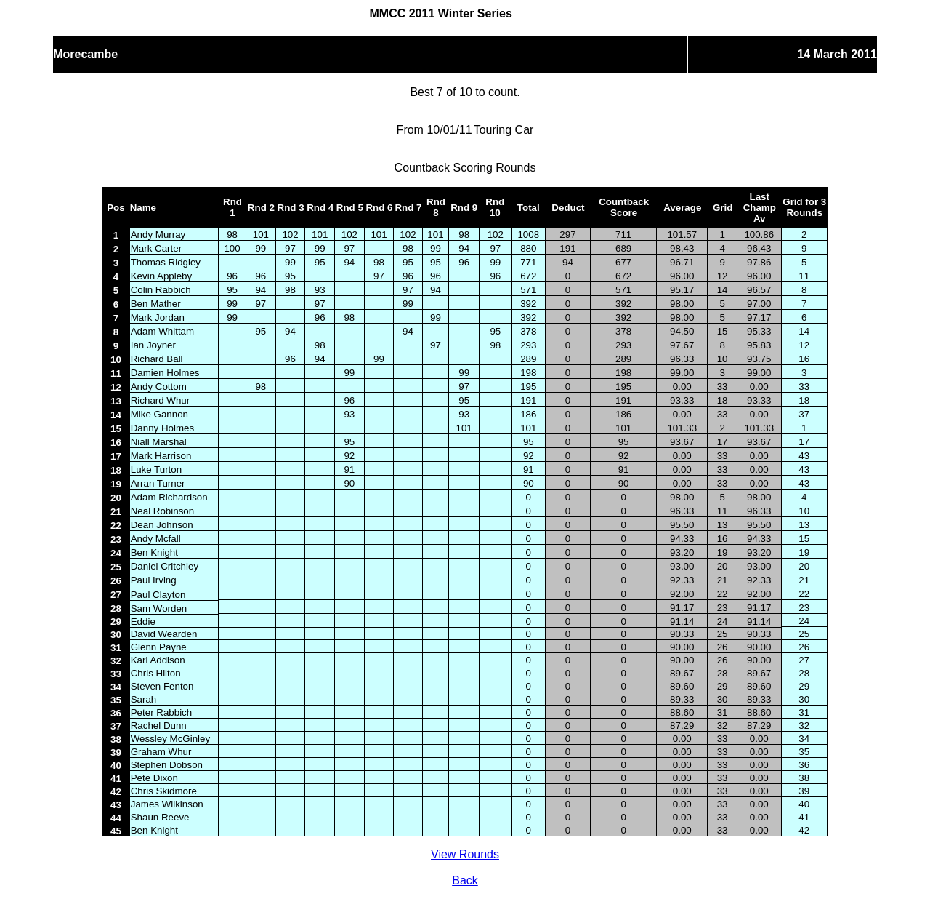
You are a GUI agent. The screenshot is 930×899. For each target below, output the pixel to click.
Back (465, 880)
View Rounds (465, 854)
